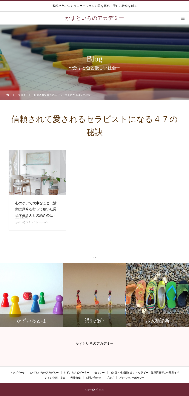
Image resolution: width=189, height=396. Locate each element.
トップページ (17, 372)
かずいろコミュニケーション (32, 222)
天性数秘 (75, 377)
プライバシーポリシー (131, 377)
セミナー (99, 372)
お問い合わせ (93, 377)
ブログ (110, 377)
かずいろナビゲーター (76, 372)
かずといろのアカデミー (44, 372)
